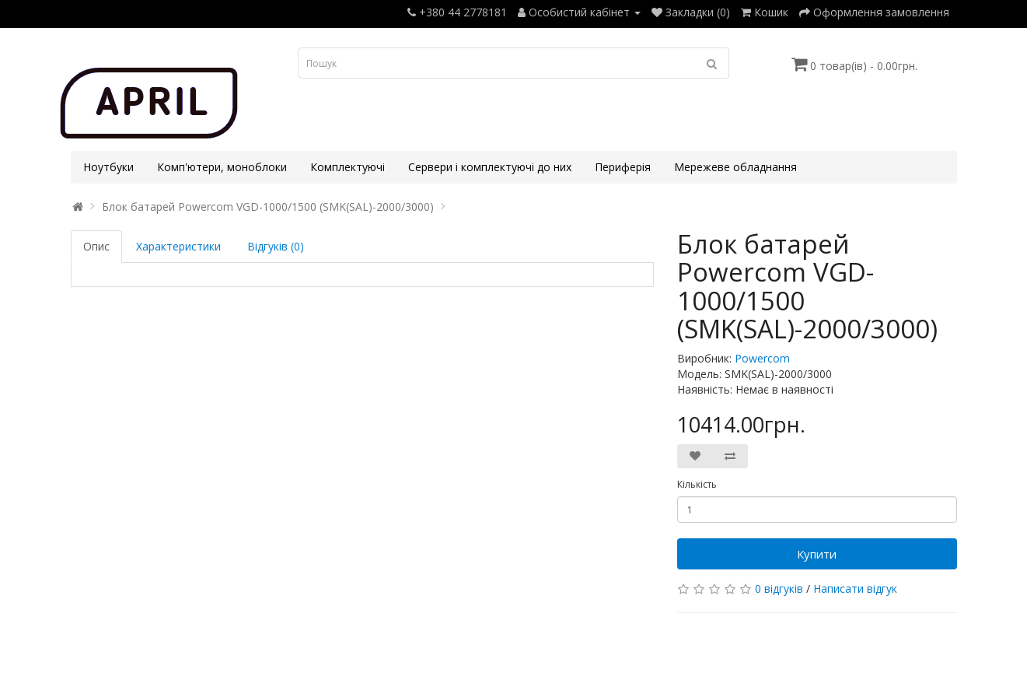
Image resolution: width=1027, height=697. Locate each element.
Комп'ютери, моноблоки (222, 166)
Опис (96, 246)
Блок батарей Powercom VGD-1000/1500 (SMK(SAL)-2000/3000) (268, 206)
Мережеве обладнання (735, 166)
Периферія (623, 166)
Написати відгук (855, 588)
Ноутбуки (108, 166)
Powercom (762, 358)
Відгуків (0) (275, 246)
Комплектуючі (347, 166)
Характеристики (178, 246)
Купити (817, 554)
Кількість (697, 484)
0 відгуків (779, 588)
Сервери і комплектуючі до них (489, 166)
